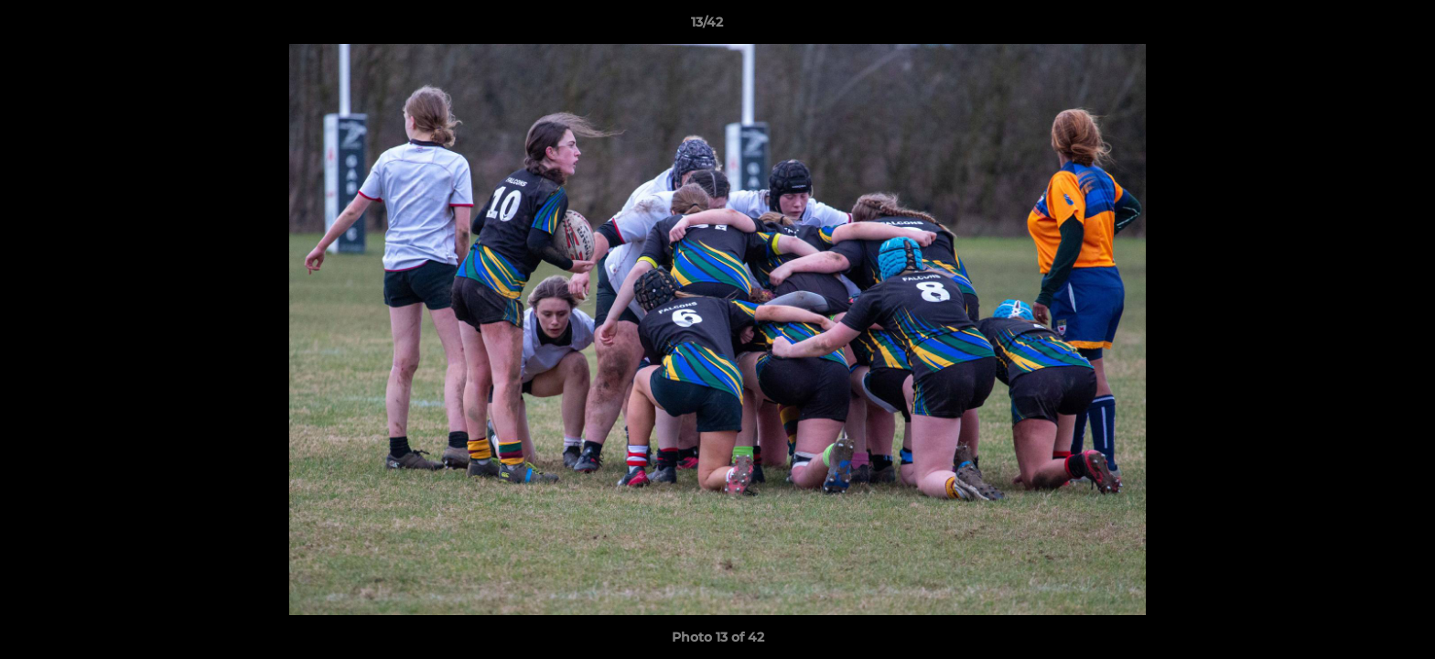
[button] (1358, 26)
